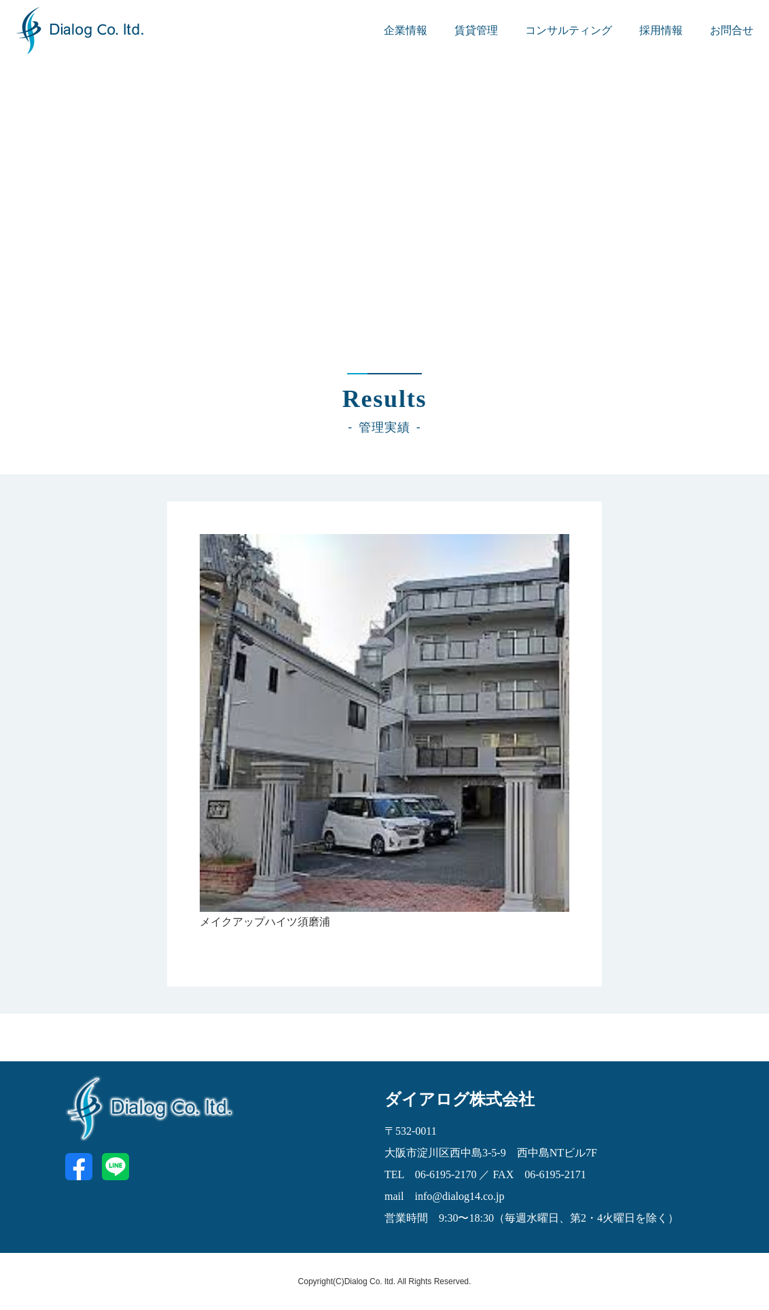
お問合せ (731, 30)
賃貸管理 (476, 30)
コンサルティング (568, 30)
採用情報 (661, 30)
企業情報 (405, 30)
